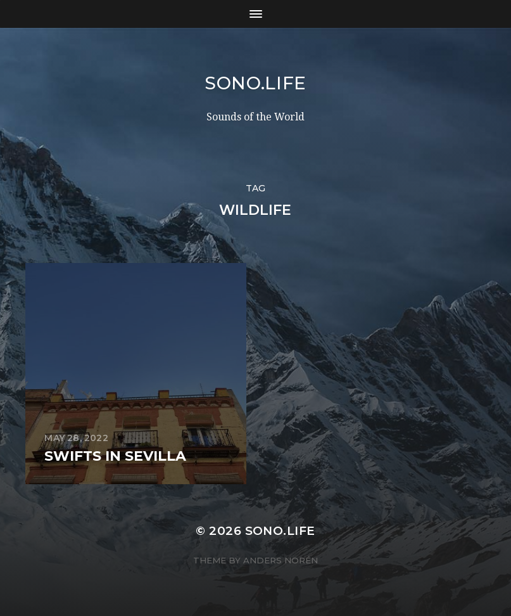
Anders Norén (280, 560)
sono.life (255, 83)
